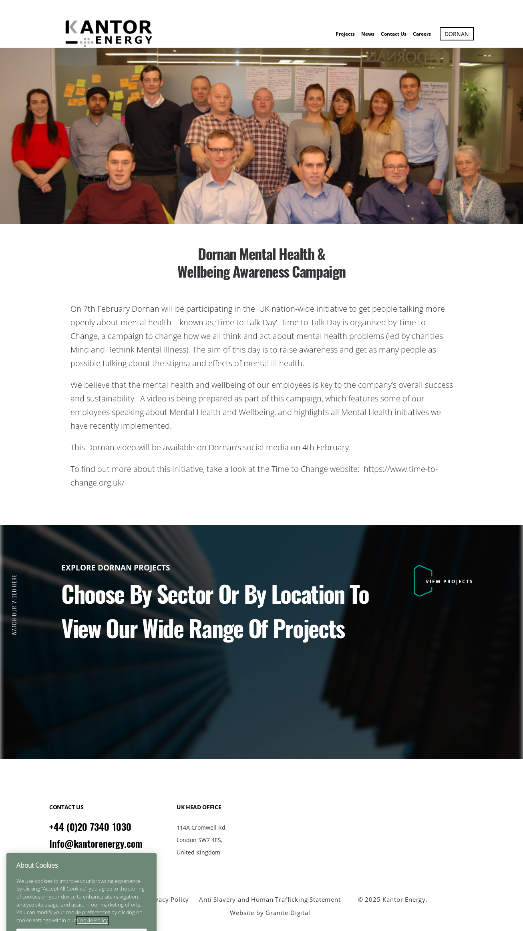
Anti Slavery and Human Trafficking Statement (269, 899)
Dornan (457, 34)
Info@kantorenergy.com (96, 843)
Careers (422, 33)
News (367, 33)
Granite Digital (288, 913)
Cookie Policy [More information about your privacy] (92, 927)
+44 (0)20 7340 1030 (90, 826)
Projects (345, 33)
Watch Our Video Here (14, 604)
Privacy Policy (168, 899)
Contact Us (393, 33)
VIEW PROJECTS (449, 581)
